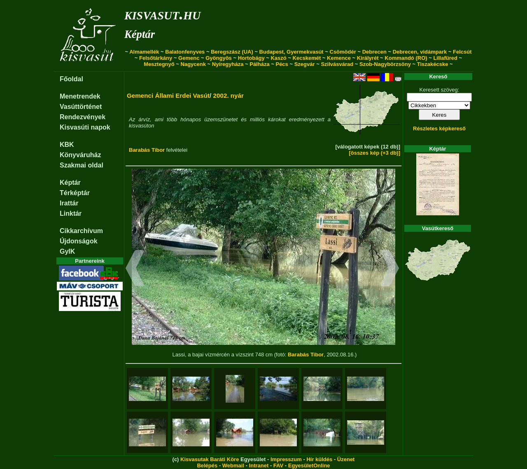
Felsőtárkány (155, 58)
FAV (278, 465)
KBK (67, 144)
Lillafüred (445, 58)
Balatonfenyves (185, 52)
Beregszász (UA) (232, 52)
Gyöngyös (218, 58)
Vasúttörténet (81, 106)
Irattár (69, 203)
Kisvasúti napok (85, 127)
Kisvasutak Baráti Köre (209, 459)
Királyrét (368, 58)
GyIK (67, 251)
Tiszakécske (432, 64)
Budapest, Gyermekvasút (291, 52)
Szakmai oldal (81, 165)
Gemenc (188, 58)
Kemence (339, 58)
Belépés (207, 465)
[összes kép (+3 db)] (374, 153)
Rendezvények (82, 116)
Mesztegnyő (159, 64)
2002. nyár (228, 95)
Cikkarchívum (81, 230)
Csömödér (343, 52)
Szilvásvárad (337, 64)
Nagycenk (193, 64)
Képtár (139, 34)
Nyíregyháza (228, 64)
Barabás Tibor (147, 150)
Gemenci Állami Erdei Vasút (168, 95)
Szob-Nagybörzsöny (385, 64)
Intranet (259, 465)
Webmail (233, 465)
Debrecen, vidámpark (420, 52)
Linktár (71, 213)
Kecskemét (307, 58)
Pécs (281, 64)
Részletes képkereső (439, 128)
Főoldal (71, 78)
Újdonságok (79, 241)
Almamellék (144, 52)
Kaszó (278, 58)
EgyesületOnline (309, 465)
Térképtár (75, 192)
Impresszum (286, 459)
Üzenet (346, 459)
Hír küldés (319, 459)
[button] (135, 269)
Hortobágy (251, 58)
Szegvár (304, 64)
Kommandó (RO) (406, 58)
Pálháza (259, 64)
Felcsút (462, 52)
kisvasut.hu (162, 14)
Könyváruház (80, 154)
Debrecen (374, 52)
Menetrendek (80, 96)
